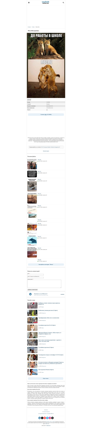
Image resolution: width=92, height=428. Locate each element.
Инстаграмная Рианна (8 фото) (46, 369)
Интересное (44, 313)
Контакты (46, 409)
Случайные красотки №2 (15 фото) (47, 325)
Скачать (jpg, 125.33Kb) (46, 114)
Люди (43, 327)
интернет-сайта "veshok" (50, 421)
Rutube (48, 147)
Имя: (28, 273)
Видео (43, 306)
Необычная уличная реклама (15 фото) (47, 310)
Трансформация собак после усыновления (48, 317)
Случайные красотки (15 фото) (46, 347)
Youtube (52, 147)
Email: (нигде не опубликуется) (33, 276)
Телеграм (45, 147)
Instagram (56, 147)
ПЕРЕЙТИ (62, 294)
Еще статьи (45, 378)
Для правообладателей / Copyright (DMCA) (46, 413)
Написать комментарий (33, 271)
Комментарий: (30, 279)
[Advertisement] (46, 15)
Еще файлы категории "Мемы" (46, 264)
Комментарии (46, 151)
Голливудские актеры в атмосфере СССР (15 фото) (50, 354)
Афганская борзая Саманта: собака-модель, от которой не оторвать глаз (49, 333)
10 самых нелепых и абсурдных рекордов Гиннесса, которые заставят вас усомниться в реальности (51, 363)
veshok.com (47, 423)
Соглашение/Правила (46, 411)
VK (42, 147)
